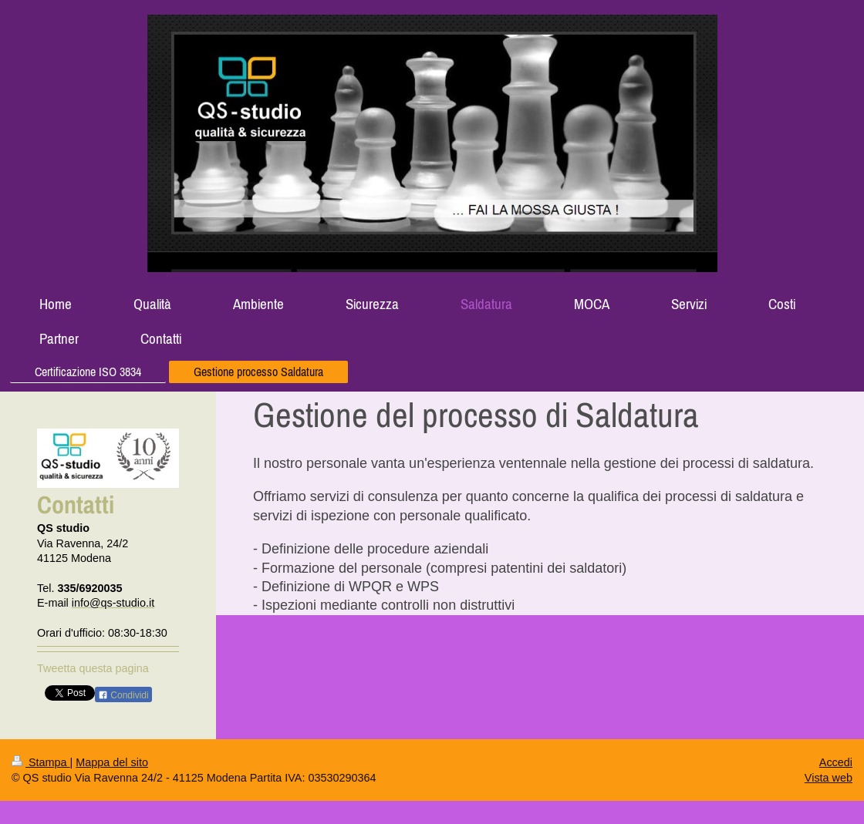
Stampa (41, 762)
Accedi (835, 762)
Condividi (123, 695)
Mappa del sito (112, 762)
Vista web (828, 778)
